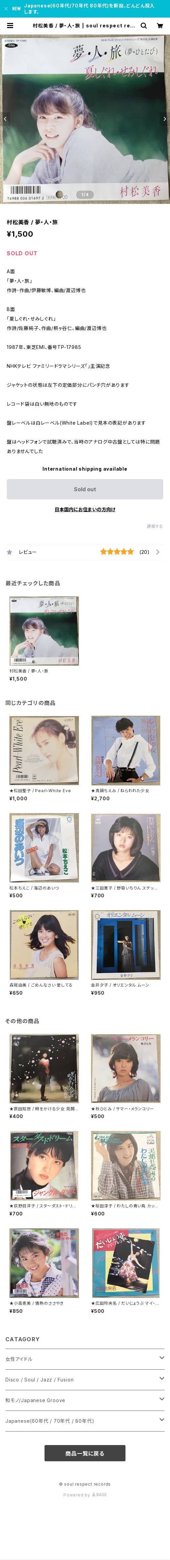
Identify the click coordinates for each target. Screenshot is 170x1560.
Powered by (85, 1494)
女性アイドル (19, 1359)
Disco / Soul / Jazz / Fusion (39, 1379)
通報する (155, 526)
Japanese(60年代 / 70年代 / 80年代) (49, 1421)
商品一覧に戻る (85, 1453)
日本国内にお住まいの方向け (85, 509)
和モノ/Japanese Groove (35, 1400)
